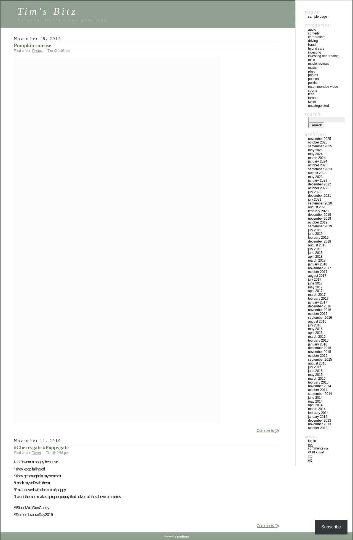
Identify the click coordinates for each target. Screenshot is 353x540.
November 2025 (319, 139)
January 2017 (317, 302)
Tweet (36, 453)
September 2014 (320, 394)
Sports (312, 90)
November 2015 (319, 352)
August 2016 (317, 321)
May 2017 (315, 287)
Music (312, 68)
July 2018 (314, 249)
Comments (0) (268, 430)
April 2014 (315, 405)
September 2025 (320, 146)
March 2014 (316, 409)
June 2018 (315, 253)
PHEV (311, 71)
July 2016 (314, 325)
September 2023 (320, 169)
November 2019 (319, 218)
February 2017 (318, 298)
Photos (37, 51)
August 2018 (317, 245)
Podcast (314, 79)
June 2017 (315, 283)
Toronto (313, 98)
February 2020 (318, 211)
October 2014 (317, 390)
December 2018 (319, 241)
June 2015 (315, 371)
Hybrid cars (316, 48)
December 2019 (319, 215)
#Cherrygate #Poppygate (41, 447)
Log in (312, 441)
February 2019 (318, 238)
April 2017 (315, 291)
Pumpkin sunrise (32, 45)
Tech (311, 94)
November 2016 (319, 310)
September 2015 (320, 359)
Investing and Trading (323, 56)
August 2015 (317, 363)
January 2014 (317, 417)
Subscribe (331, 527)
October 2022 (317, 188)
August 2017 (317, 276)
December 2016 (319, 306)
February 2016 (318, 340)
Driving (313, 41)
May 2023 (315, 177)
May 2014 (315, 401)
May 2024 (315, 154)
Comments (318, 448)
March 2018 (316, 260)
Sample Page (317, 16)
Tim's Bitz (47, 11)
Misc (311, 60)
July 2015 (314, 367)
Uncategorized (318, 106)
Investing (314, 52)
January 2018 (317, 264)
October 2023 (317, 165)
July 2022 (314, 192)
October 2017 (317, 272)
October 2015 (317, 356)
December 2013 (319, 420)
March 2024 (316, 158)
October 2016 (317, 314)
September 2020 (320, 203)
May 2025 (315, 150)
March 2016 (316, 337)
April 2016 (315, 333)
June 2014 (315, 398)
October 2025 (317, 142)
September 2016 (320, 318)
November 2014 (319, 386)
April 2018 (315, 257)
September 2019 (320, 226)
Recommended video (323, 87)
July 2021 (314, 199)
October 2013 (317, 428)
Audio (312, 29)
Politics (313, 83)
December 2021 (319, 196)
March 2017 (316, 295)
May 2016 (315, 329)
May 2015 (315, 375)
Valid (316, 452)
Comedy (314, 33)
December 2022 (319, 184)
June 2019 (315, 234)
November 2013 (319, 424)
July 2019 (314, 230)
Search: (313, 114)
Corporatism (316, 37)
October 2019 (317, 222)
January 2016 (317, 344)
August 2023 (317, 173)
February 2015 (318, 382)
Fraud (311, 45)
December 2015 (319, 348)
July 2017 (314, 279)
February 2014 (318, 413)
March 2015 (316, 379)
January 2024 (317, 161)
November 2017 (319, 268)
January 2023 (317, 180)
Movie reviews (318, 64)
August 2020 (317, 207)
